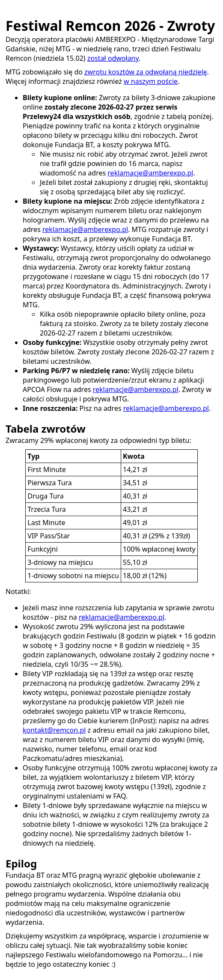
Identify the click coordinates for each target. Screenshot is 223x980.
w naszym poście (151, 81)
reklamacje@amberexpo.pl (150, 173)
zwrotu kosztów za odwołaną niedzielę (145, 72)
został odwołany (113, 58)
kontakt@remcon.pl (54, 730)
